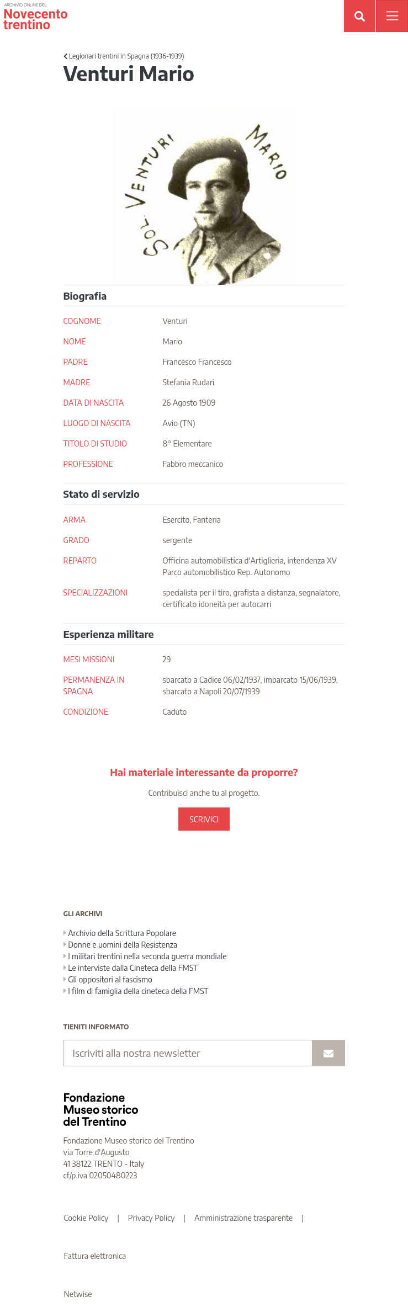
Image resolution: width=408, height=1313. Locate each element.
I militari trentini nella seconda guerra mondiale (145, 956)
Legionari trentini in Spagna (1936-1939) (123, 56)
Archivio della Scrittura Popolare (120, 933)
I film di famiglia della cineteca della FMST (136, 991)
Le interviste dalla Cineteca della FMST (130, 967)
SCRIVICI (203, 819)
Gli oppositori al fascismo (107, 979)
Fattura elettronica (95, 1256)
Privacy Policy (151, 1217)
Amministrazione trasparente (243, 1217)
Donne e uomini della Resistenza (120, 944)
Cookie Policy (86, 1217)
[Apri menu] (392, 16)
